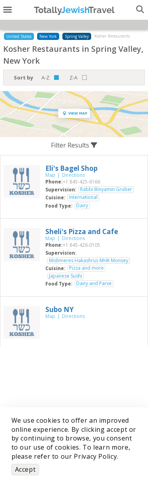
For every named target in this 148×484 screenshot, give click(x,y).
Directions (73, 175)
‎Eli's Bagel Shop (71, 168)
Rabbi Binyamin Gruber (106, 189)
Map (50, 175)
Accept (25, 469)
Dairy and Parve (94, 283)
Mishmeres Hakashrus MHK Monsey (88, 260)
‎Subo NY (59, 309)
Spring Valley (77, 36)
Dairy (82, 205)
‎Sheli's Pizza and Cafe (81, 231)
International (83, 197)
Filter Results (74, 145)
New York (48, 36)
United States (19, 36)
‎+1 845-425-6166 (81, 181)
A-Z (45, 77)
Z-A (73, 77)
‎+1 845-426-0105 (81, 245)
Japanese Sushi (65, 276)
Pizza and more (86, 268)
